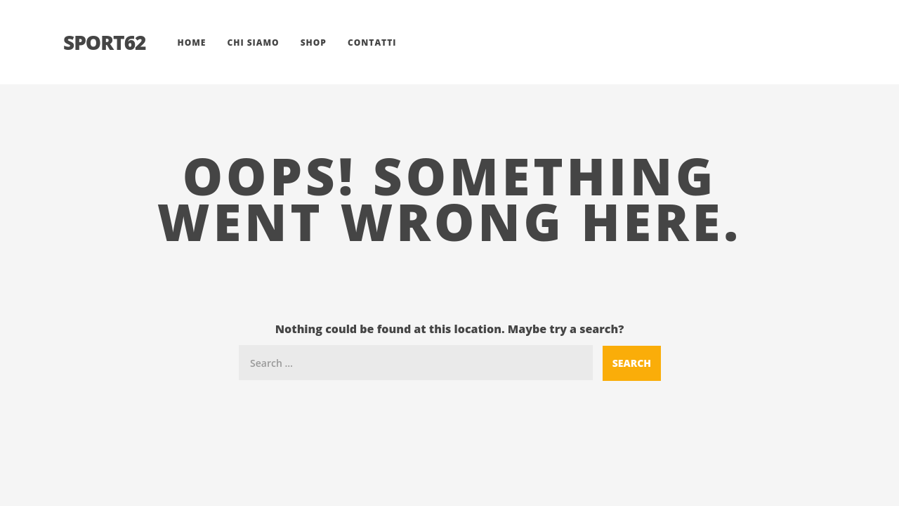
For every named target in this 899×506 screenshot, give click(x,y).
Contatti (372, 42)
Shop (314, 42)
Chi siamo (253, 42)
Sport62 (104, 42)
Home (191, 42)
